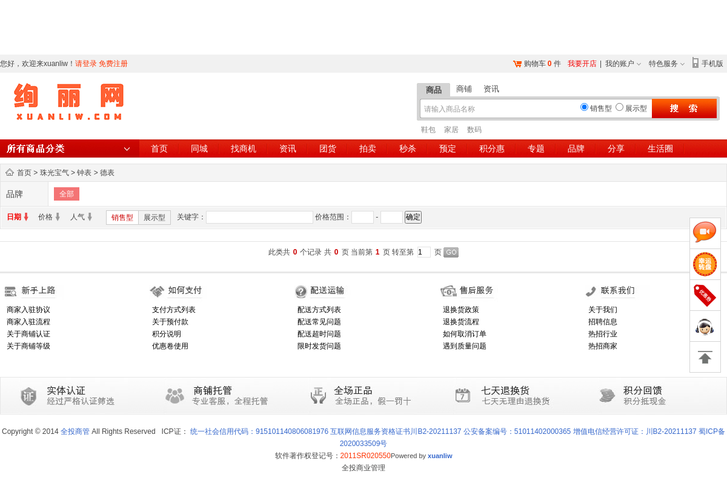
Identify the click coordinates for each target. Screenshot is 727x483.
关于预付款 (170, 322)
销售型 (122, 217)
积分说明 (166, 334)
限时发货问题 (319, 346)
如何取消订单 (464, 334)
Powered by (422, 455)
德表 (107, 172)
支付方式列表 (174, 309)
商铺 (464, 88)
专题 (536, 148)
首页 (159, 148)
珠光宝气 (54, 172)
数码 (474, 129)
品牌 (576, 148)
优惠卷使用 (170, 346)
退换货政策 (461, 309)
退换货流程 (461, 322)
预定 (447, 148)
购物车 (535, 63)
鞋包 (428, 129)
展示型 (154, 217)
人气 (77, 217)
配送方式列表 (319, 309)
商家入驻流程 (28, 322)
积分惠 (492, 148)
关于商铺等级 (28, 346)
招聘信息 (602, 322)
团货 (327, 148)
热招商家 (602, 346)
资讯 (491, 88)
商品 (434, 90)
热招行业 (602, 334)
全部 (66, 194)
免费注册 (113, 63)
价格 (45, 217)
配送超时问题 (319, 334)
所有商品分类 (69, 148)
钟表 (84, 172)
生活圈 (660, 148)
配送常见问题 (319, 322)
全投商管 (75, 431)
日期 (14, 217)
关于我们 (602, 309)
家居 (451, 129)
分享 (616, 148)
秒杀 (407, 148)
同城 (199, 148)
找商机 (243, 148)
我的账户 (619, 63)
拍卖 (367, 148)
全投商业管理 (363, 468)
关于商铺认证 (28, 334)
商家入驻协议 (28, 309)
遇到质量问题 (464, 346)
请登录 (86, 63)
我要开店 (582, 63)
